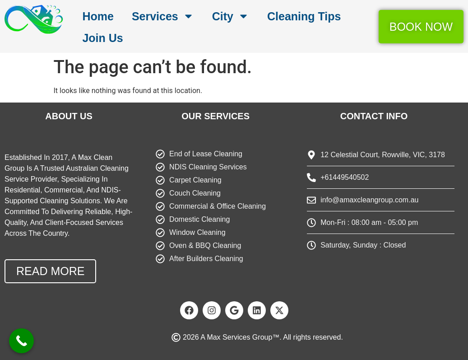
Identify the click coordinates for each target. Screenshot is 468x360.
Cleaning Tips (304, 16)
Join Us (102, 38)
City (230, 16)
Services (163, 16)
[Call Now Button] (21, 340)
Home (97, 16)
